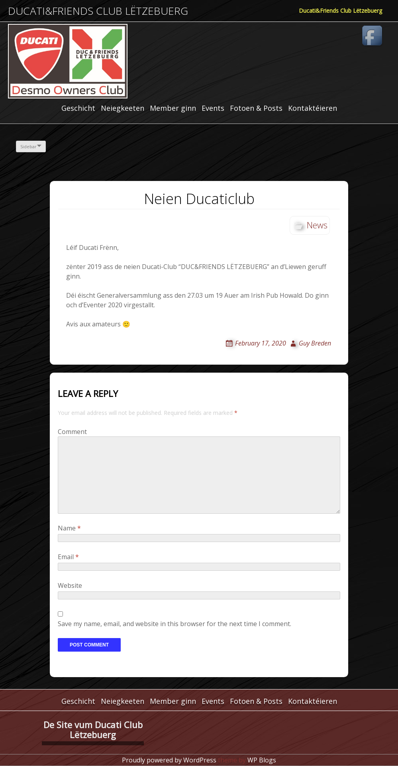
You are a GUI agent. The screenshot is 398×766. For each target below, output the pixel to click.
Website (70, 585)
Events (213, 108)
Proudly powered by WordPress (169, 760)
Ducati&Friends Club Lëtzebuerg (98, 11)
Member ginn (173, 108)
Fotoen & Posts (256, 108)
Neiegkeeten (122, 108)
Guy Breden (315, 343)
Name (69, 528)
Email (68, 556)
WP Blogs (261, 760)
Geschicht (78, 108)
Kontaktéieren (312, 108)
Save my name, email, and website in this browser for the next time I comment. (174, 623)
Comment (72, 431)
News (317, 225)
